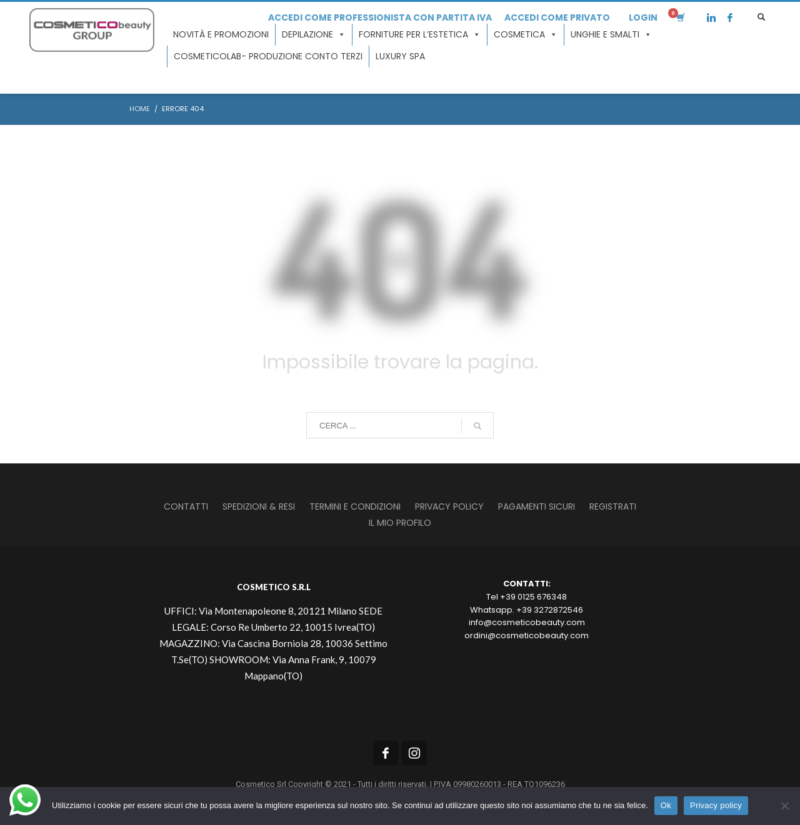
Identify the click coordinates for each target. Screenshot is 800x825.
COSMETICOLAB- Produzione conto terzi (268, 56)
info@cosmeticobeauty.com (527, 622)
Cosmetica (526, 35)
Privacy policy (716, 805)
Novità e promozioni (221, 34)
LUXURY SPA (400, 56)
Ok (666, 805)
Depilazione (314, 35)
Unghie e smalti (611, 35)
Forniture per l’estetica (420, 35)
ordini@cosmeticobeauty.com (526, 635)
